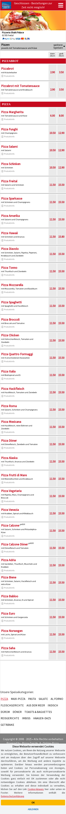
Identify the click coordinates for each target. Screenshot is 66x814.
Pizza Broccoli (10, 319)
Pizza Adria (8, 560)
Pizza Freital (9, 181)
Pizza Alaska (9, 458)
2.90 (52, 72)
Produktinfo (7, 76)
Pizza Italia (8, 371)
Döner (17, 712)
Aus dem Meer (36, 705)
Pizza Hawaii (9, 233)
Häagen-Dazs (42, 718)
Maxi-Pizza (18, 699)
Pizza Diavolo (10, 249)
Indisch (53, 705)
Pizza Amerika (10, 216)
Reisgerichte (10, 718)
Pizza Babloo (9, 596)
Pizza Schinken (10, 164)
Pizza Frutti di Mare (14, 475)
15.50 (61, 185)
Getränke (7, 724)
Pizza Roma (9, 406)
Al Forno (57, 699)
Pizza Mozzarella (12, 285)
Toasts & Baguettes (38, 712)
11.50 (52, 185)
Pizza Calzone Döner (14, 544)
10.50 (52, 133)
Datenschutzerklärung (12, 796)
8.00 (61, 115)
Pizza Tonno (9, 268)
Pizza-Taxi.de (30, 743)
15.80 (61, 236)
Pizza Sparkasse (11, 198)
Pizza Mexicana (11, 422)
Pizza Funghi (9, 129)
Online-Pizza (51, 743)
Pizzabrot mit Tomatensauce (20, 86)
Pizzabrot (7, 69)
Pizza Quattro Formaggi (17, 354)
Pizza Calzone (10, 525)
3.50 (61, 72)
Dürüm (5, 712)
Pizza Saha (8, 648)
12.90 (61, 133)
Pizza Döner (9, 440)
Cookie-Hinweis (36, 789)
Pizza (4, 699)
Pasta (32, 699)
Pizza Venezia (10, 510)
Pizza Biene (8, 577)
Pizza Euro (8, 613)
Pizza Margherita (12, 112)
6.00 (52, 115)
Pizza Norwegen (12, 631)
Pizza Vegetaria (11, 491)
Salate (43, 699)
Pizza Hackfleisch (12, 389)
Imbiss (26, 718)
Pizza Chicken (10, 335)
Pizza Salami (9, 147)
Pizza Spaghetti (11, 302)
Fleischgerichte (12, 705)
